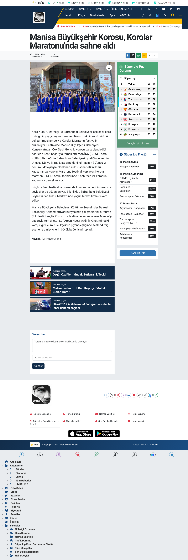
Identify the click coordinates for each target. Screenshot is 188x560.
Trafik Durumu (136, 414)
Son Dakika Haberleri (107, 421)
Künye (81, 15)
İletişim (69, 15)
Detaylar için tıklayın (138, 143)
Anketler (12, 514)
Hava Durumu (71, 414)
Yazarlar (12, 495)
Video (11, 491)
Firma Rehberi (15, 499)
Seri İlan (12, 503)
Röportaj (12, 506)
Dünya (16, 476)
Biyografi (13, 510)
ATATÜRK (125, 15)
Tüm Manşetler (72, 421)
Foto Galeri (14, 488)
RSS (34, 444)
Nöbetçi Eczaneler (41, 414)
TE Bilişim (153, 444)
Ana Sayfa (13, 461)
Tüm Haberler (97, 15)
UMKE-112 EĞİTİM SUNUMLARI (114, 9)
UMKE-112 (85, 9)
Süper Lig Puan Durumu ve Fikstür (44, 423)
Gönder (38, 365)
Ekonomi (18, 473)
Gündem (69, 9)
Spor (112, 15)
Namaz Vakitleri (105, 414)
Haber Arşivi (136, 421)
